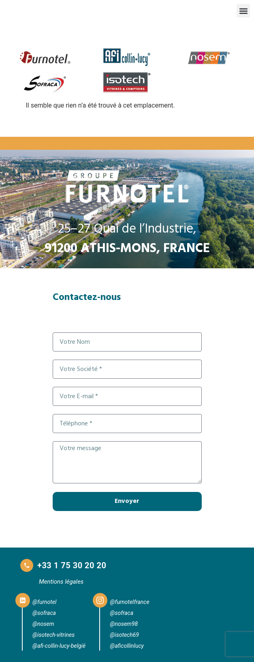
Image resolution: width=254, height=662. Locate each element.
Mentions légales (61, 581)
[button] (243, 10)
